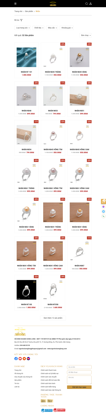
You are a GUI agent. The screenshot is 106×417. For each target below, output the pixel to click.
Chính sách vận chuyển (49, 377)
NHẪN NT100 (26, 305)
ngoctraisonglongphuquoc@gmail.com (32, 349)
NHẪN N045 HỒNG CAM (79, 149)
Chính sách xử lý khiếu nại (49, 373)
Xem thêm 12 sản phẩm (53, 318)
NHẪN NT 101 (26, 72)
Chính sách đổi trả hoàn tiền (50, 380)
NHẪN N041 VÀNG (79, 227)
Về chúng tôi (18, 373)
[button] (22, 28)
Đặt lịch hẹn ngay (79, 387)
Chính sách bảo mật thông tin (51, 390)
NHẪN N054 (26, 149)
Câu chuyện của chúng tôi (23, 377)
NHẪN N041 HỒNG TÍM (26, 266)
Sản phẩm (29, 11)
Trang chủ (18, 11)
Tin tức (16, 383)
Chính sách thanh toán (48, 370)
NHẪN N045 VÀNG (79, 72)
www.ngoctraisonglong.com (57, 349)
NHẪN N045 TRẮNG (53, 72)
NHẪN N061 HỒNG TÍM (53, 188)
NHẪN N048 (26, 111)
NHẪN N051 (79, 111)
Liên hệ (16, 387)
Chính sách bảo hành (48, 383)
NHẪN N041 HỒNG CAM (53, 266)
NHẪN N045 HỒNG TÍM (53, 149)
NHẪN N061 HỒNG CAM (79, 188)
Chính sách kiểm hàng (48, 387)
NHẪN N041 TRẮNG (53, 227)
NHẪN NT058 (53, 305)
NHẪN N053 (53, 111)
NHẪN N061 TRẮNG (26, 188)
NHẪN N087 (79, 266)
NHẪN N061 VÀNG (26, 227)
